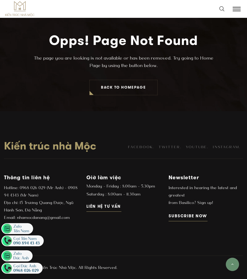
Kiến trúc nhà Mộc (50, 146)
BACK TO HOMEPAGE (123, 87)
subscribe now (188, 216)
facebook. (141, 146)
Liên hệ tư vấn (104, 206)
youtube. (197, 146)
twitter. (169, 146)
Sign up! (204, 202)
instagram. (226, 146)
